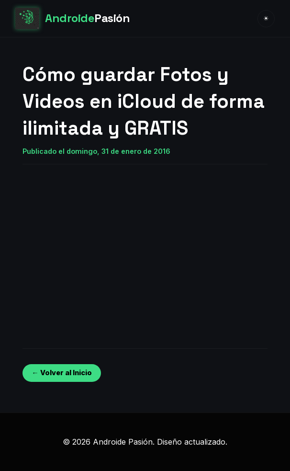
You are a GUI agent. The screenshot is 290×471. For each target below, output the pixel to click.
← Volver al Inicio (61, 372)
